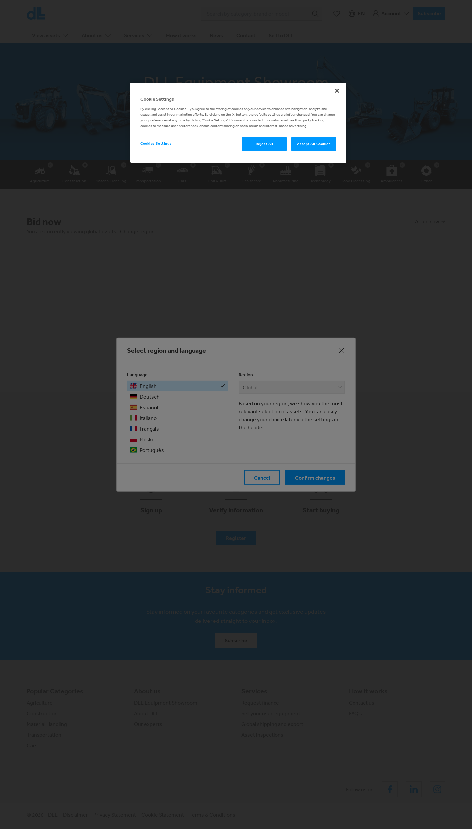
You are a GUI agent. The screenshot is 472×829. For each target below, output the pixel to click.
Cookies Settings (155, 143)
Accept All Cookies (313, 143)
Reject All (264, 143)
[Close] (337, 90)
